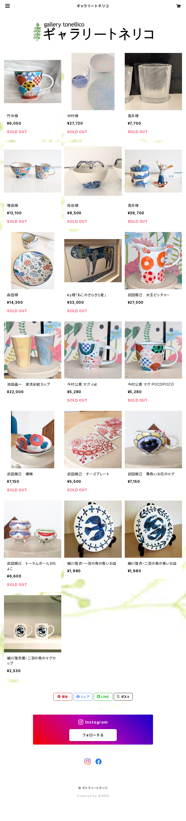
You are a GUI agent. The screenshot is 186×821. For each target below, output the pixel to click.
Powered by (93, 796)
